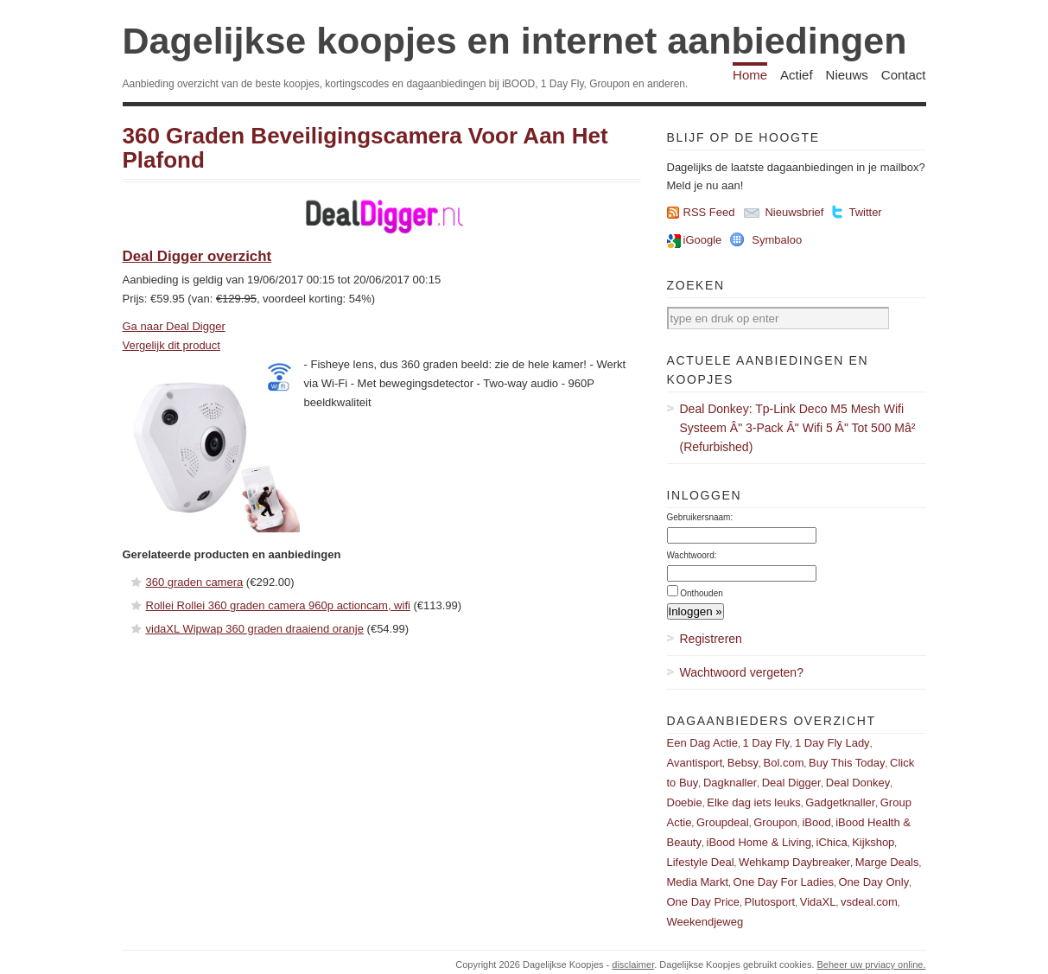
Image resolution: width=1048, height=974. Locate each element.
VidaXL (818, 901)
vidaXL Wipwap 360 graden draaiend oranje (255, 628)
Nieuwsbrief (794, 212)
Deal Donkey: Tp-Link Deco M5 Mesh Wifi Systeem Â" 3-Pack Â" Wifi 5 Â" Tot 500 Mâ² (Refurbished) (798, 428)
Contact (903, 74)
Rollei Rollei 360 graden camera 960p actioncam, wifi (278, 605)
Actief (796, 74)
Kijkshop (873, 842)
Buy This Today (847, 762)
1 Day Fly (766, 742)
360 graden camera (195, 582)
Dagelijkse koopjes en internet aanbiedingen (515, 40)
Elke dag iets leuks (753, 802)
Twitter (864, 212)
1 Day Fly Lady (832, 742)
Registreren (711, 639)
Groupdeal (722, 822)
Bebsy (743, 762)
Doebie (684, 802)
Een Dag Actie (702, 742)
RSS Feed (709, 212)
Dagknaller (730, 782)
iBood (816, 822)
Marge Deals (887, 862)
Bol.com (784, 762)
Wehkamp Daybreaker (794, 862)
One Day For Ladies (784, 881)
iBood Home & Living (759, 842)
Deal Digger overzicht (197, 256)
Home (750, 74)
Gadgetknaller (840, 802)
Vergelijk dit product (171, 345)
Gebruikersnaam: (700, 517)
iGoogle (702, 239)
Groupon (775, 822)
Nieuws (847, 74)
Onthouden (701, 593)
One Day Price (703, 901)
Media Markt (698, 881)
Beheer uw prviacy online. (871, 964)
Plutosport (770, 901)
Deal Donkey (858, 782)
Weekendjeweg (705, 921)
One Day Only (874, 881)
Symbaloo (777, 239)
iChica (832, 842)
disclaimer (633, 964)
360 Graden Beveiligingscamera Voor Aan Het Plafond (365, 148)
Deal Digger (792, 782)
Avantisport (695, 762)
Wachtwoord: (692, 555)
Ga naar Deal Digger (174, 326)
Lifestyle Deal (700, 862)
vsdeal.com (869, 901)
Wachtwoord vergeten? (741, 672)
